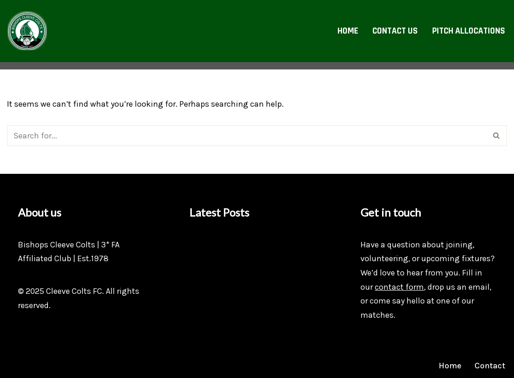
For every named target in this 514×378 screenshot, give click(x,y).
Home (347, 31)
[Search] (246, 135)
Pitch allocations (468, 31)
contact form (399, 287)
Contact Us (395, 31)
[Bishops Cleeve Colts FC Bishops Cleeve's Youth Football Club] (27, 31)
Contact (489, 366)
